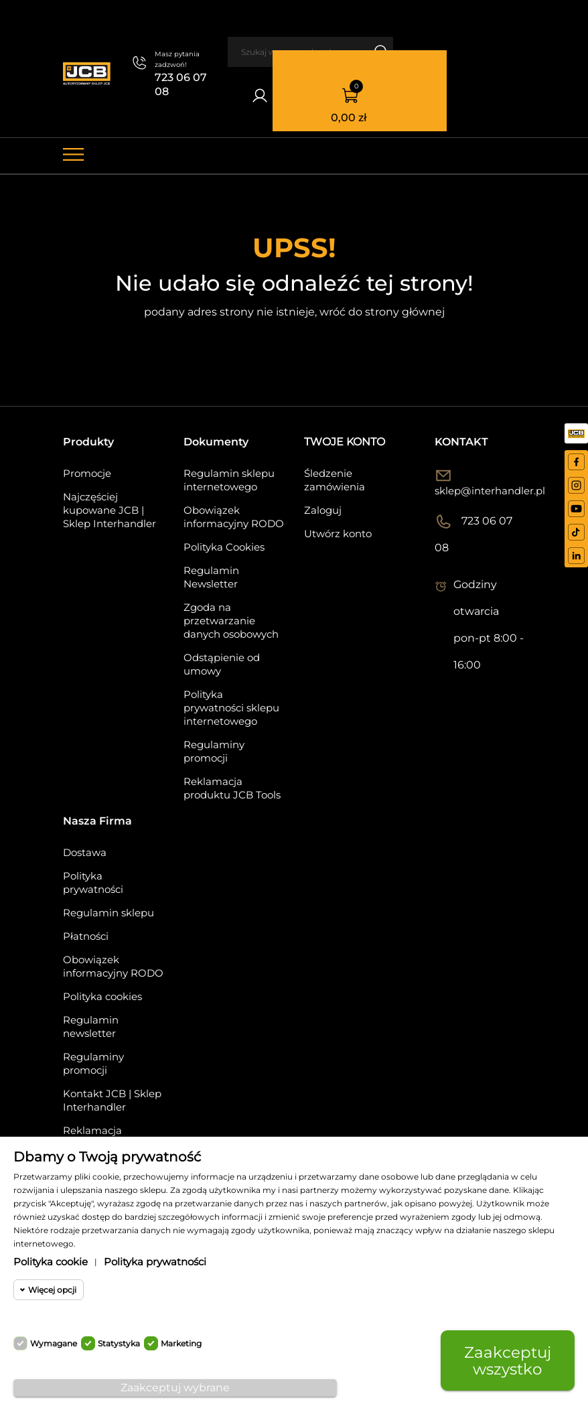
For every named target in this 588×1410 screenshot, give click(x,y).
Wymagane (53, 1343)
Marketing (181, 1343)
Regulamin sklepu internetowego (229, 480)
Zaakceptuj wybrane (175, 1387)
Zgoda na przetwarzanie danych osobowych (231, 620)
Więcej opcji (52, 1290)
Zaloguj (323, 510)
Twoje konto (344, 441)
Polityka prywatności (93, 882)
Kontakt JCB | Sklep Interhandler (112, 1100)
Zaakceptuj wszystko (508, 1360)
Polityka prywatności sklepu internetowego (231, 707)
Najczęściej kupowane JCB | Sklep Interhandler (109, 510)
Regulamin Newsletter (211, 577)
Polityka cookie (50, 1261)
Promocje (87, 473)
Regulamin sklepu (108, 912)
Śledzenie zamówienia (334, 480)
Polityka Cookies (224, 547)
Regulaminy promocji (213, 751)
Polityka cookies (102, 996)
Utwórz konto (338, 533)
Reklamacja (92, 1130)
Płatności (85, 936)
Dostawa (84, 852)
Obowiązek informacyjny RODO (233, 517)
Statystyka (119, 1343)
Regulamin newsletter (91, 1026)
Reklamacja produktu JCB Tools (232, 788)
